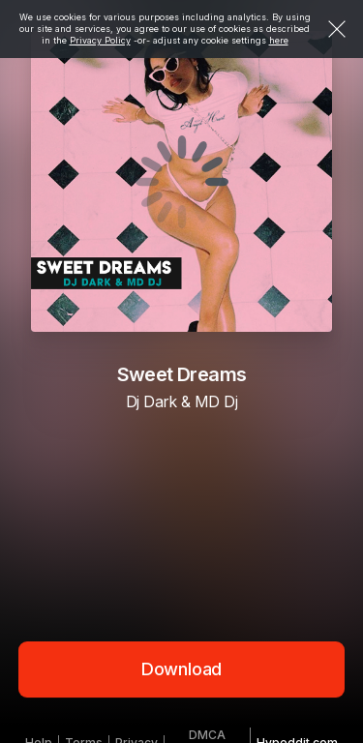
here (278, 40)
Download (182, 669)
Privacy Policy (100, 40)
